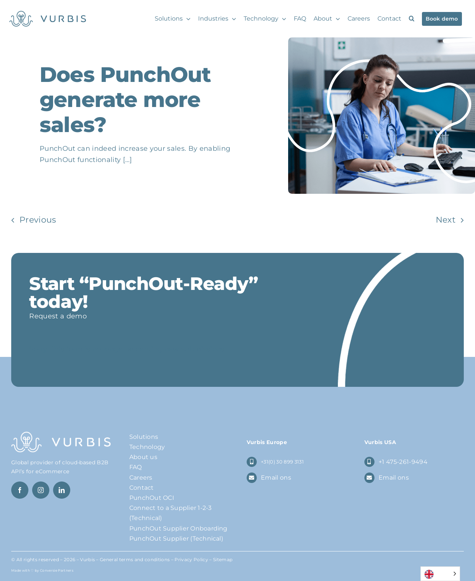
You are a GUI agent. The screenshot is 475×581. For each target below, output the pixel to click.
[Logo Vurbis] (47, 15)
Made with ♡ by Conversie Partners (42, 570)
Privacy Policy (191, 559)
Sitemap (222, 559)
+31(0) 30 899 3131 (282, 462)
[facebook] (19, 490)
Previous (37, 220)
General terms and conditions (135, 559)
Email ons (276, 477)
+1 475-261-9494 (403, 461)
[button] (411, 18)
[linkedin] (61, 490)
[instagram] (40, 490)
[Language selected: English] (440, 573)
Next (446, 220)
